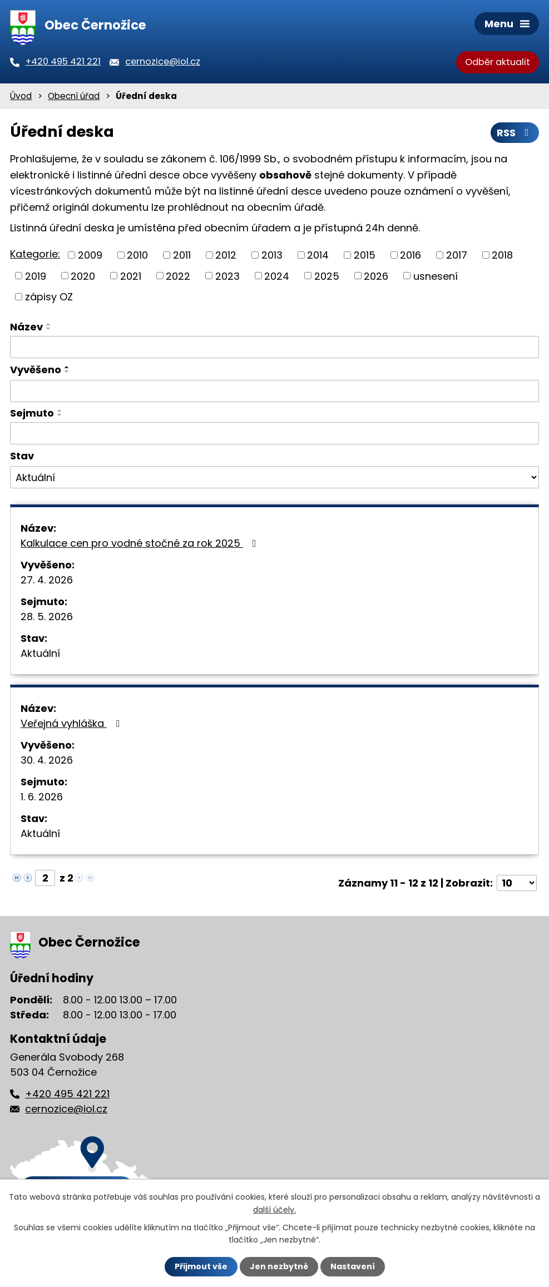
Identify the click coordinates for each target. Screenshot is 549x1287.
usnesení (435, 276)
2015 (364, 255)
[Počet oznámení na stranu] (517, 883)
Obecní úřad (74, 96)
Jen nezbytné (279, 1266)
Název (26, 327)
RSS (515, 133)
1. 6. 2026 (42, 797)
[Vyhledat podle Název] (274, 347)
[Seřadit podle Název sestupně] (49, 328)
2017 (456, 255)
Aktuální (40, 653)
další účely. (274, 1209)
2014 (318, 255)
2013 (272, 255)
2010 (137, 255)
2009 (90, 255)
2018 (502, 255)
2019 (35, 276)
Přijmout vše (201, 1266)
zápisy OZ (49, 297)
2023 (227, 276)
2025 (326, 276)
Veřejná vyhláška (73, 723)
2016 (410, 255)
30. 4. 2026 (47, 760)
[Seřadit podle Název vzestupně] (49, 324)
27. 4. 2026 (47, 580)
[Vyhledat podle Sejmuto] (274, 433)
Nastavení (352, 1266)
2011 (182, 255)
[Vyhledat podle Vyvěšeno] (274, 391)
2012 (225, 255)
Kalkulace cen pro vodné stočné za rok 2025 (141, 543)
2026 (376, 276)
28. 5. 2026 (47, 616)
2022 (178, 276)
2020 (83, 276)
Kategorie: (35, 254)
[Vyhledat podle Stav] (274, 477)
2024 (276, 276)
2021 (130, 276)
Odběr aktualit (497, 62)
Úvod (21, 96)
